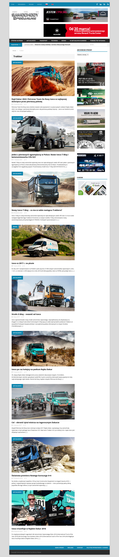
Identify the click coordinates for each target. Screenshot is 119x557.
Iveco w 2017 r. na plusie (23, 263)
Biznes (64, 40)
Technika (54, 40)
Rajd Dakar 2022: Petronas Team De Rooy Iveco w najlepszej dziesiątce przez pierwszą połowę (39, 100)
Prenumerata (21, 4)
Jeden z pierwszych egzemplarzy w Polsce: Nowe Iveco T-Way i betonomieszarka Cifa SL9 (40, 155)
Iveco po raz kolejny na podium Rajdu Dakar (32, 369)
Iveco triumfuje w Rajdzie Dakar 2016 (29, 528)
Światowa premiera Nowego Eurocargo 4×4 (31, 475)
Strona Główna (17, 40)
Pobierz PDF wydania (97, 40)
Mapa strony (59, 547)
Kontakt (39, 4)
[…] (32, 111)
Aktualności (31, 40)
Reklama (31, 4)
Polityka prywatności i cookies (97, 547)
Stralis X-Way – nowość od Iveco (26, 314)
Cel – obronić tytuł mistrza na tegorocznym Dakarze (35, 422)
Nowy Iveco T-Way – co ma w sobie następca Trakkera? (37, 210)
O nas (12, 4)
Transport (43, 40)
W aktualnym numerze (78, 40)
